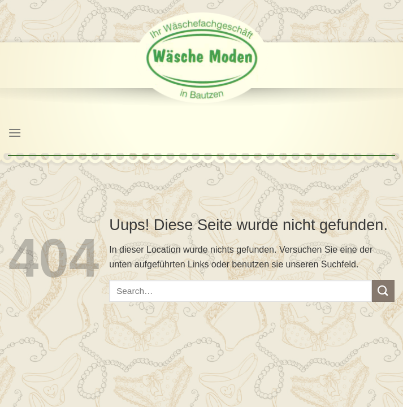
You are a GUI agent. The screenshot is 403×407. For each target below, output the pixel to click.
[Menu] (14, 132)
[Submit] (383, 291)
